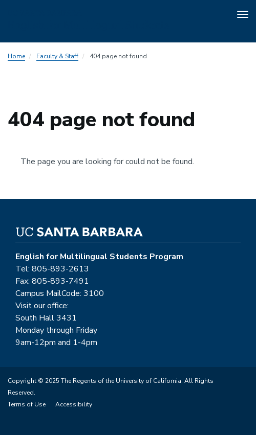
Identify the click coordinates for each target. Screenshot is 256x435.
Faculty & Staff (57, 56)
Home (16, 56)
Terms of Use (27, 404)
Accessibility (73, 404)
